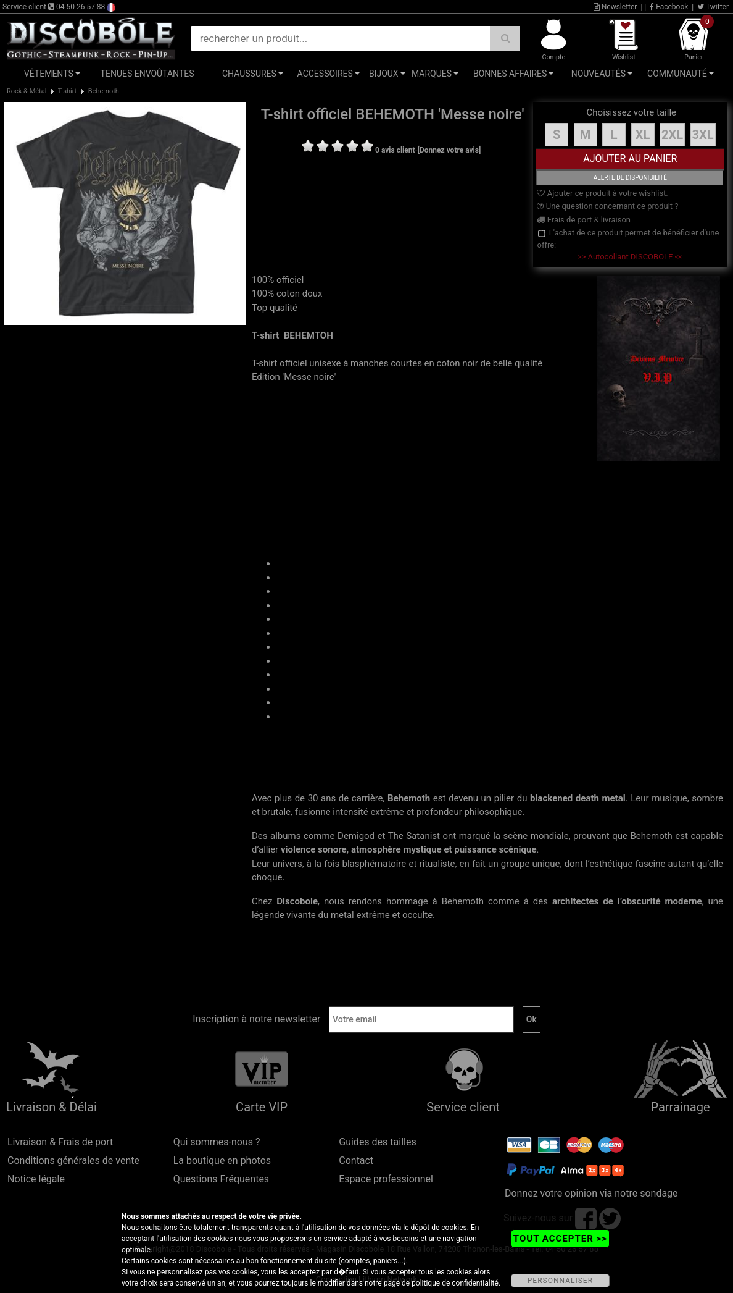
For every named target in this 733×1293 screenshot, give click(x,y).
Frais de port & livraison (584, 219)
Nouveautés (598, 73)
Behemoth (103, 91)
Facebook (669, 6)
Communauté (677, 73)
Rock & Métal (26, 91)
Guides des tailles (377, 1142)
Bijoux (384, 73)
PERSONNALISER (560, 1280)
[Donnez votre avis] (449, 150)
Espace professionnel (386, 1179)
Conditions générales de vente (73, 1160)
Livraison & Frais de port (60, 1142)
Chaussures (249, 73)
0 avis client (395, 150)
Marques (432, 73)
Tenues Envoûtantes (147, 73)
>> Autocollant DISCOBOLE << (630, 256)
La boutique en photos (222, 1160)
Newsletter (615, 6)
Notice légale (36, 1179)
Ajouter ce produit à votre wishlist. (602, 193)
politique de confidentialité (455, 1283)
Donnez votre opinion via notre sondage (591, 1193)
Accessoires (325, 73)
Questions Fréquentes (221, 1179)
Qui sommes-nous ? (216, 1142)
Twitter (713, 6)
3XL (703, 134)
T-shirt (67, 91)
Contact (356, 1160)
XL (643, 134)
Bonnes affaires (510, 73)
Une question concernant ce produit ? (607, 206)
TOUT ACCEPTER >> (560, 1238)
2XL (672, 134)
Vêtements (48, 73)
